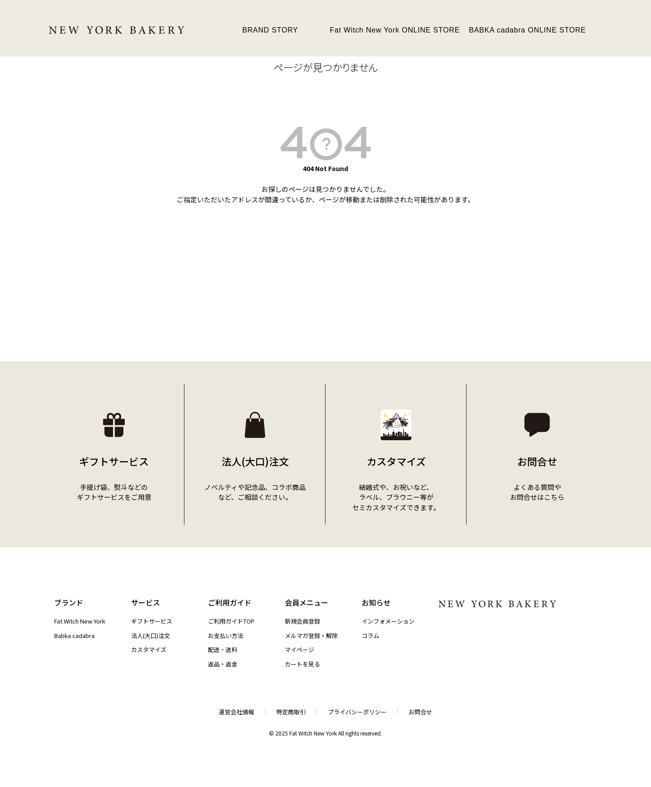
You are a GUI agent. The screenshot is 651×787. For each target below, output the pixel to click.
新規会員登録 (302, 621)
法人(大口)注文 (150, 635)
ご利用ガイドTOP (231, 621)
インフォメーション (388, 621)
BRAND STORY (270, 30)
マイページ (299, 649)
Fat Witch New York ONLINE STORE (395, 30)
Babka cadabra (74, 635)
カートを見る (302, 664)
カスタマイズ (148, 649)
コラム (370, 635)
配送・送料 (222, 649)
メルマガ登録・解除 (311, 635)
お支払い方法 (225, 635)
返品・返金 (222, 664)
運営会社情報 (236, 712)
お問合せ (420, 712)
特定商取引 (291, 712)
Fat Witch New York (79, 621)
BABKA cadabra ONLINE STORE (527, 30)
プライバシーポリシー (357, 712)
